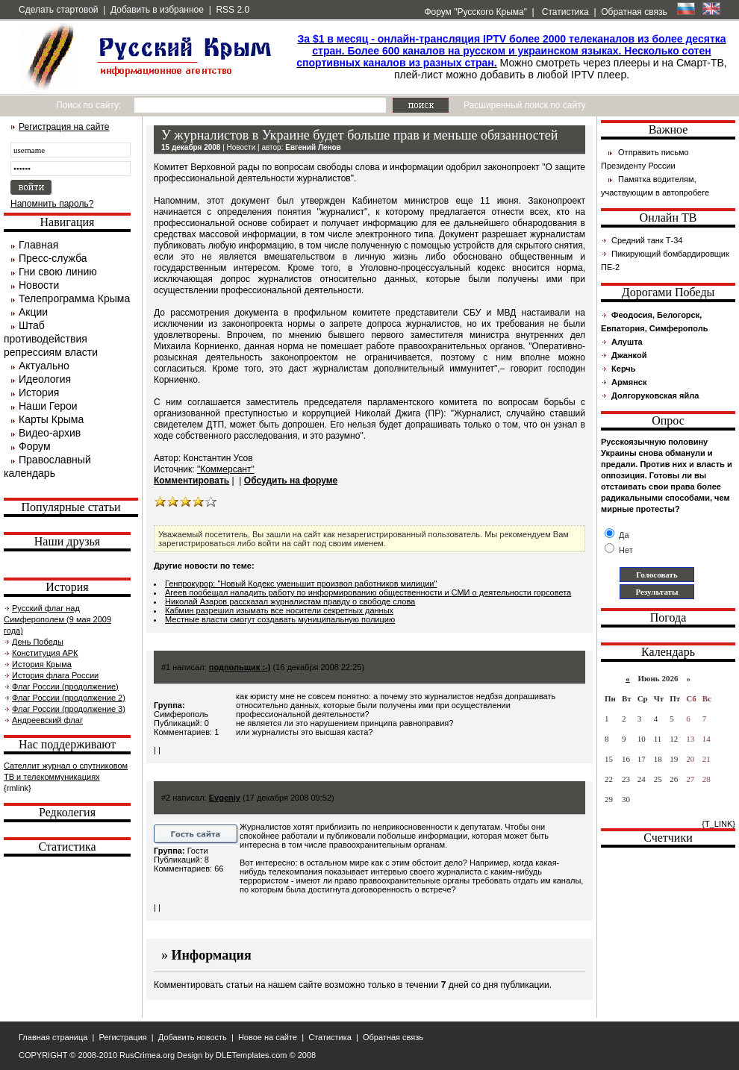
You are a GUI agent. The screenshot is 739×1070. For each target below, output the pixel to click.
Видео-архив (50, 433)
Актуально (44, 366)
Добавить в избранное (157, 9)
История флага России (55, 675)
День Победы (37, 641)
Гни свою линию (58, 272)
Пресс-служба (53, 258)
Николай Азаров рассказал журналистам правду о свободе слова (290, 601)
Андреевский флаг (47, 720)
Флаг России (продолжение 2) (68, 697)
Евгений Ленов (313, 147)
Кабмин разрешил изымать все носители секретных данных (279, 610)
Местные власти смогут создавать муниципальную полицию (280, 619)
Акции (33, 312)
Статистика (563, 12)
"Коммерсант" (226, 469)
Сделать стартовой (59, 9)
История (39, 392)
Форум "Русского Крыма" (474, 12)
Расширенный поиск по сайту (525, 105)
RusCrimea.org (147, 1055)
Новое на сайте (267, 1037)
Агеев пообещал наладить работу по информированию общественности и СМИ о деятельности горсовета (368, 592)
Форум (35, 446)
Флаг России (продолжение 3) (68, 708)
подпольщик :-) (240, 667)
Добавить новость (192, 1037)
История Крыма (42, 664)
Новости (39, 285)
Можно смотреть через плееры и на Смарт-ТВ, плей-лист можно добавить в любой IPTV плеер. (511, 57)
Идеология (45, 379)
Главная (38, 245)
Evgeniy (224, 797)
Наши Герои (48, 406)
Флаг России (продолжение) (65, 686)
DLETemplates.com (251, 1055)
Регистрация (122, 1037)
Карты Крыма (51, 419)
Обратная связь (634, 12)
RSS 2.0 (232, 9)
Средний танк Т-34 (646, 240)
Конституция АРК (45, 652)
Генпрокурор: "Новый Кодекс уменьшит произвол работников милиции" (301, 583)
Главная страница (53, 1037)
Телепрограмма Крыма (74, 298)
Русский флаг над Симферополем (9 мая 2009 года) (57, 619)
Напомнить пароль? (51, 203)
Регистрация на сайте (64, 127)
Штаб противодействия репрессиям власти (51, 338)
